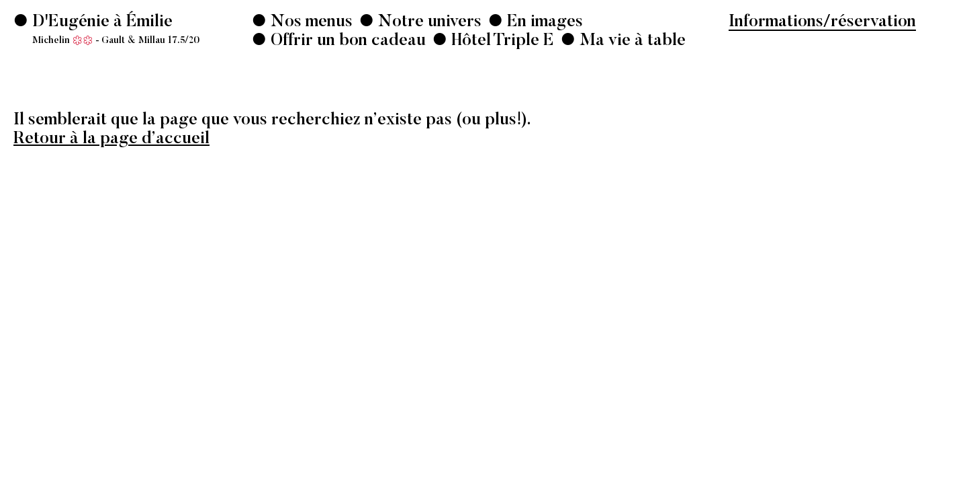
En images (543, 22)
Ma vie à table (630, 41)
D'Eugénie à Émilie (113, 30)
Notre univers (427, 22)
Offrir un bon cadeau (346, 41)
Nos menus (310, 22)
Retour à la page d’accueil (111, 139)
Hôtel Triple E (500, 41)
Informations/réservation (822, 22)
